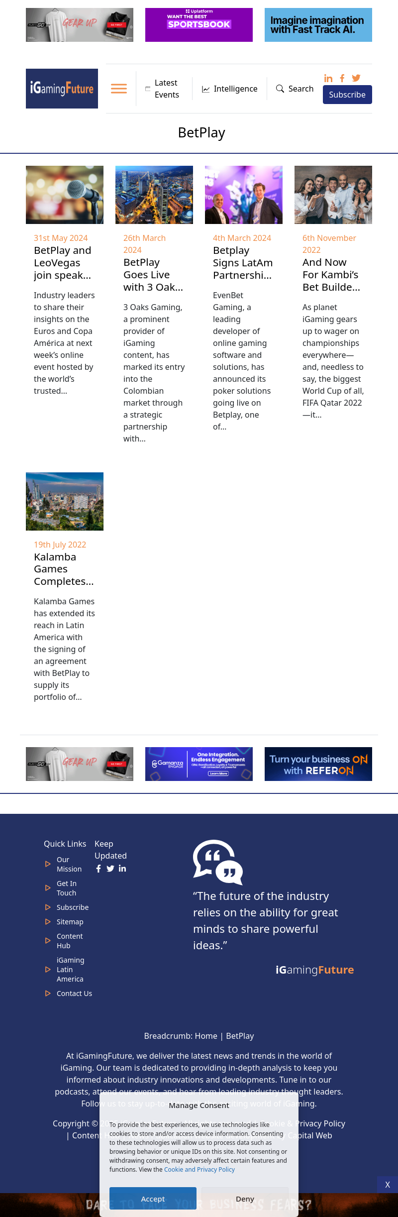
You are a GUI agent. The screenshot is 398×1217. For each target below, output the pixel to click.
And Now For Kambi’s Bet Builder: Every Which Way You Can (332, 293)
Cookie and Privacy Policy (199, 1169)
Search (295, 88)
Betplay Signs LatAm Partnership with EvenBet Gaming (243, 281)
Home (206, 1035)
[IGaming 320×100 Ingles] (200, 763)
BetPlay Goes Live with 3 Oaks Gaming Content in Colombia (151, 293)
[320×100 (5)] (80, 23)
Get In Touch (67, 888)
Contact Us (74, 993)
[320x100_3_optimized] (200, 23)
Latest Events (162, 88)
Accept (153, 1199)
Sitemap (70, 921)
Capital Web (310, 1135)
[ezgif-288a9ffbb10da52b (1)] (319, 763)
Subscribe (347, 94)
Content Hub (70, 940)
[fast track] (319, 23)
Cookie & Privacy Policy (302, 1123)
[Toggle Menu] (119, 88)
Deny (245, 1199)
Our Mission (69, 864)
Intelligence (229, 88)
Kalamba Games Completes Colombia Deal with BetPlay (60, 588)
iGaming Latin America (71, 969)
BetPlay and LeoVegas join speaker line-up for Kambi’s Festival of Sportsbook (63, 287)
